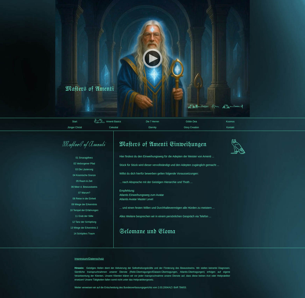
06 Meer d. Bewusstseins (84, 187)
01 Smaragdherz (84, 157)
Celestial (113, 127)
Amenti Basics (113, 121)
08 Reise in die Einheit (84, 198)
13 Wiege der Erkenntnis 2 (84, 227)
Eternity (153, 127)
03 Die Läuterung (84, 169)
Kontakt (230, 127)
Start (74, 121)
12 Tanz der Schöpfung (84, 222)
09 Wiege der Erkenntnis (84, 204)
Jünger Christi (74, 127)
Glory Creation (191, 127)
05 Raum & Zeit (84, 181)
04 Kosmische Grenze (84, 175)
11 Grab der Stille (84, 216)
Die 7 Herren (152, 121)
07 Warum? (84, 192)
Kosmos (230, 121)
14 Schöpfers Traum (84, 233)
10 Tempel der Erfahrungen (84, 210)
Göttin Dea (191, 121)
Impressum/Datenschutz (89, 258)
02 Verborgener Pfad (84, 163)
